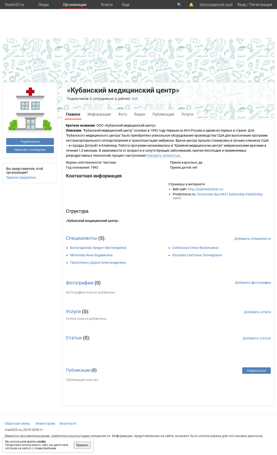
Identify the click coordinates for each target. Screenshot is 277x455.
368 (135, 99)
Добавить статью (257, 338)
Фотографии (80, 283)
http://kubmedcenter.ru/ (206, 189)
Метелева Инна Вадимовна (91, 255)
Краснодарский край (216, 4)
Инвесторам (45, 423)
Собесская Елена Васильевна (195, 248)
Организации (74, 4)
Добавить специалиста (252, 239)
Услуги (107, 4)
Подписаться (30, 141)
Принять (82, 445)
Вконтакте (68, 423)
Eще (125, 4)
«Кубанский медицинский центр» (92, 221)
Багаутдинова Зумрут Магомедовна (98, 248)
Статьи (74, 338)
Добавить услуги (257, 312)
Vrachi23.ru (14, 4)
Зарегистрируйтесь (21, 177)
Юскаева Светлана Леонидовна (197, 255)
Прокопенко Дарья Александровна (98, 262)
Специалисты (81, 238)
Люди (43, 4)
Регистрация (261, 4)
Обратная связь (17, 423)
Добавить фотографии (253, 282)
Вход (241, 4)
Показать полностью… (164, 155)
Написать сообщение (30, 149)
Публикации (78, 370)
